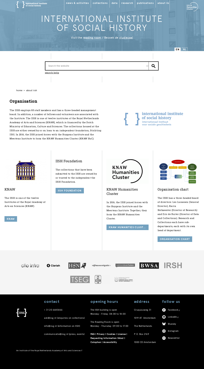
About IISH (168, 3)
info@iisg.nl (50, 339)
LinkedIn (173, 330)
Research (131, 3)
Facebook (174, 323)
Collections (103, 3)
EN (177, 49)
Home (19, 92)
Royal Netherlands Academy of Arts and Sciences (58, 364)
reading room (92, 37)
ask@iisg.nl (50, 331)
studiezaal (126, 37)
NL (184, 49)
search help (52, 74)
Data (118, 3)
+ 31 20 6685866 (53, 323)
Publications (149, 3)
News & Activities (81, 3)
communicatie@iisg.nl (56, 347)
